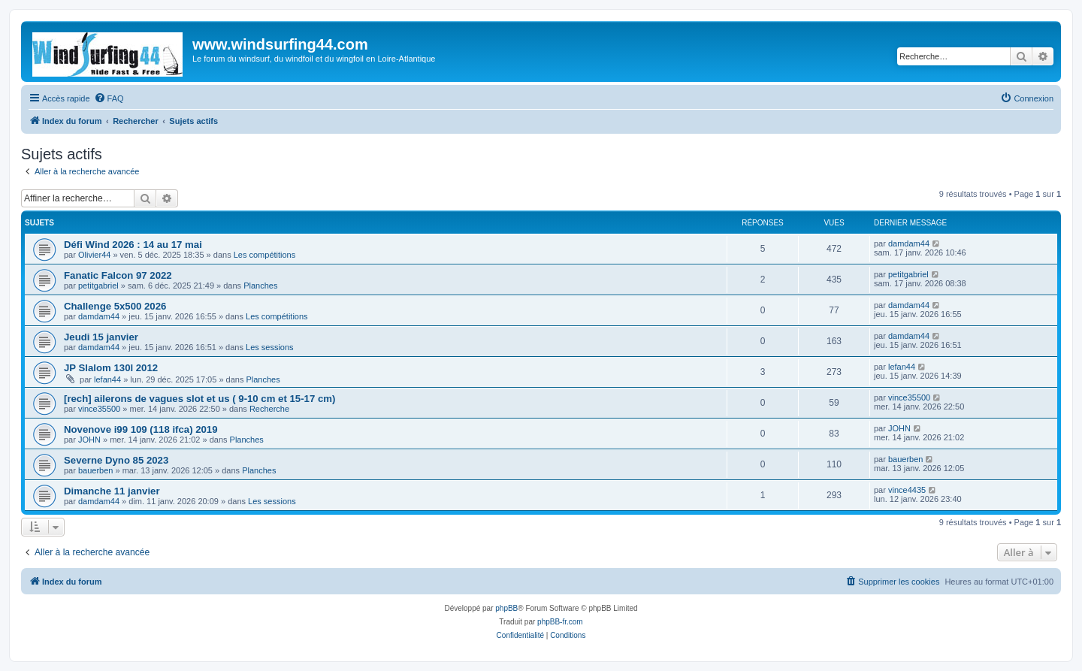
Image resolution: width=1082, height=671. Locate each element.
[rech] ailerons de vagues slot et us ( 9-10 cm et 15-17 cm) (199, 398)
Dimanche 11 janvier (112, 491)
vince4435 (907, 489)
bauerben (95, 470)
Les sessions (270, 347)
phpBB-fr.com (560, 622)
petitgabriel (98, 285)
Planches (260, 285)
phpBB (506, 608)
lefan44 (107, 379)
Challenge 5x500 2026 (115, 306)
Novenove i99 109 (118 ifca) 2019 (141, 429)
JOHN (89, 439)
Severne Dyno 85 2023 (116, 460)
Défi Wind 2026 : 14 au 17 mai (133, 244)
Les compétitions (265, 254)
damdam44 (908, 243)
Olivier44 (94, 254)
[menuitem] (109, 98)
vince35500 (99, 408)
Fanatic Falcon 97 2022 (118, 275)
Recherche (269, 408)
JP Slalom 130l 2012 (111, 367)
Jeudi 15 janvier (101, 337)
